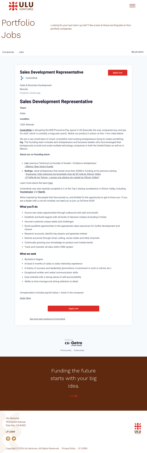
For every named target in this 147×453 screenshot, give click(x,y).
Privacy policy (65, 350)
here (50, 183)
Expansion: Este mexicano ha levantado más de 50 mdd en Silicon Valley (63, 174)
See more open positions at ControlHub (47, 319)
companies (8, 52)
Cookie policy (79, 350)
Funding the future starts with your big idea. (73, 378)
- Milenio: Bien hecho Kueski (39, 166)
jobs (21, 52)
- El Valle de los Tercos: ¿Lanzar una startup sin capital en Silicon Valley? (62, 177)
